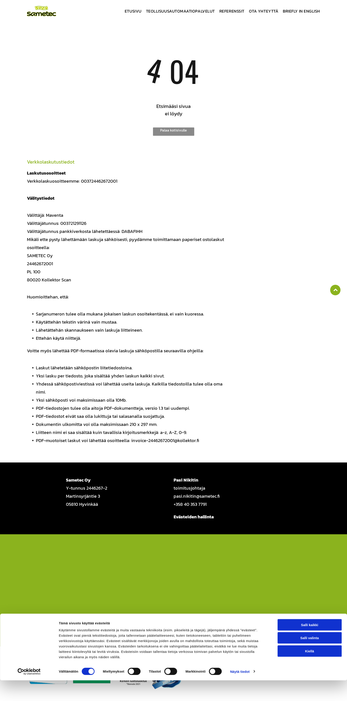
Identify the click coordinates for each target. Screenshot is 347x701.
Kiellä (309, 672)
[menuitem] (131, 11)
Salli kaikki (309, 645)
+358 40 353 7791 (190, 504)
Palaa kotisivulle (173, 130)
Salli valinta (309, 659)
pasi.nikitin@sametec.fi (197, 496)
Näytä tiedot (240, 692)
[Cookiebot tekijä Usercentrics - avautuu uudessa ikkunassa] (29, 692)
